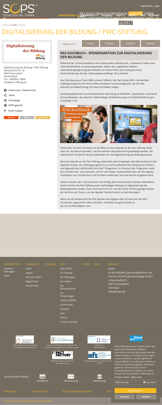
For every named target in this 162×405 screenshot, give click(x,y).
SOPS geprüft (15, 136)
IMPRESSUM (10, 391)
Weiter (158, 35)
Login (156, 6)
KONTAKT (154, 15)
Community (66, 304)
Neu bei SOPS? (33, 277)
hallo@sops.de (116, 291)
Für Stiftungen (67, 277)
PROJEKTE (107, 15)
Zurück (4, 35)
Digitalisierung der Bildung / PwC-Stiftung (74, 63)
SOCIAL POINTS (68, 300)
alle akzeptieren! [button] (135, 390)
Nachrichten (32, 285)
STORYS (132, 15)
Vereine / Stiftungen (9, 270)
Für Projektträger (67, 295)
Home (14, 56)
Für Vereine (66, 272)
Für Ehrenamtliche (68, 287)
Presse (63, 317)
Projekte (64, 309)
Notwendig (122, 382)
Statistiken (149, 382)
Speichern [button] (124, 397)
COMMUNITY (32, 264)
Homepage (14, 131)
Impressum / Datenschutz (22, 121)
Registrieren (147, 6)
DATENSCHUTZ (40, 391)
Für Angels (65, 281)
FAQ (142, 15)
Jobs (62, 313)
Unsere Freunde (68, 321)
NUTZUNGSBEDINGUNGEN (77, 391)
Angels (29, 272)
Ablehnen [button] (146, 397)
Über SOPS (66, 268)
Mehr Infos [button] (136, 377)
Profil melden (15, 142)
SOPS (6, 275)
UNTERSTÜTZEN (12, 264)
